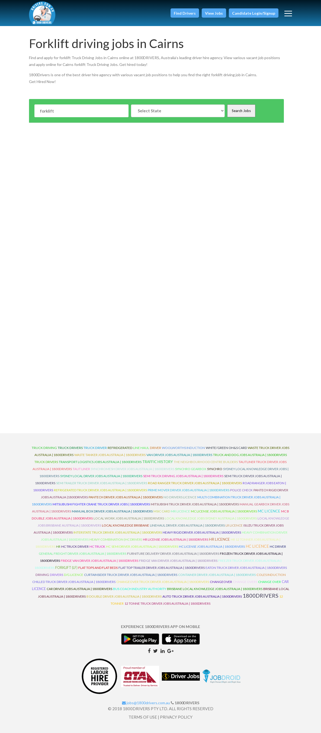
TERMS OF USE (143, 717)
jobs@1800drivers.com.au (146, 702)
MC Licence (269, 511)
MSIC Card (161, 511)
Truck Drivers (46, 462)
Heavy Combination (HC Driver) (115, 539)
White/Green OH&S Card (226, 448)
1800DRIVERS (260, 595)
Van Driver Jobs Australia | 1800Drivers (179, 455)
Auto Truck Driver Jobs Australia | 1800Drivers (202, 596)
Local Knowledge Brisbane (125, 525)
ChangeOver (221, 582)
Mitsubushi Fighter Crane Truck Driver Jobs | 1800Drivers (101, 504)
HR (58, 546)
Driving (42, 575)
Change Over (269, 582)
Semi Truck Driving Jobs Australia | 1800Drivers (183, 476)
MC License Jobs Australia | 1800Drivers (224, 511)
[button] (185, 13)
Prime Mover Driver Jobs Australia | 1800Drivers (188, 490)
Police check (241, 490)
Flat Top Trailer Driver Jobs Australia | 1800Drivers (161, 568)
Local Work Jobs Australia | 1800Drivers (129, 518)
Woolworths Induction (183, 448)
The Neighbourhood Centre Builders (206, 462)
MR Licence (180, 511)
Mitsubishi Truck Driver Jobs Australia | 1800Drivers (195, 504)
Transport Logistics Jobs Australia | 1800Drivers (100, 462)
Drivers (56, 575)
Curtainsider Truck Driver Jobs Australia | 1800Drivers (130, 575)
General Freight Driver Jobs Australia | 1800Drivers (82, 554)
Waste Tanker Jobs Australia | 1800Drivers (110, 455)
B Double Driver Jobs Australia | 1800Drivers (124, 596)
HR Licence (219, 539)
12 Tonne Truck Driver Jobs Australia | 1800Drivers (167, 603)
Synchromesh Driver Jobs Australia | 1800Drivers (132, 469)
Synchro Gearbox (190, 469)
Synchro (214, 469)
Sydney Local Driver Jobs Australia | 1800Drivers (101, 476)
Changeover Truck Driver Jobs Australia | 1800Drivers (162, 582)
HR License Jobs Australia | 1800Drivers (175, 539)
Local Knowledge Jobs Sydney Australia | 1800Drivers (211, 518)
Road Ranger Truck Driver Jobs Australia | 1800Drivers (195, 483)
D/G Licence (73, 575)
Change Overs (245, 582)
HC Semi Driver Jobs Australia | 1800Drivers (142, 546)
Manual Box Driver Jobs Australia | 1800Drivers (112, 511)
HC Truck (97, 546)
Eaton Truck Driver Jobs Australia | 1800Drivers (246, 568)
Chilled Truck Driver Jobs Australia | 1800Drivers (73, 582)
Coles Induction (271, 575)
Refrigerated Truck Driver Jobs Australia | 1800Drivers (100, 490)
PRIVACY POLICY (176, 717)
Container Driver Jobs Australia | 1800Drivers (217, 575)
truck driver (95, 448)
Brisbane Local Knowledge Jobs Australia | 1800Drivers (214, 589)
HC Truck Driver (75, 546)
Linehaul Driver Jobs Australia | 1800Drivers (187, 525)
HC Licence (257, 546)
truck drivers (70, 448)
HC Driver (278, 546)
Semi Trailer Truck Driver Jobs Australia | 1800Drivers (101, 483)
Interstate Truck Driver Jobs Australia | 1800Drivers (117, 532)
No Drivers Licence (180, 497)
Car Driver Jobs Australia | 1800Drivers (79, 589)
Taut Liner (81, 469)
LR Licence (234, 525)
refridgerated (120, 448)
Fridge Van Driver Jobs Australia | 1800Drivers (99, 561)
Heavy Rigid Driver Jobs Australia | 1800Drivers (202, 532)
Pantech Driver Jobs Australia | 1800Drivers (126, 497)
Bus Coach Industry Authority (139, 589)
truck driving (44, 448)
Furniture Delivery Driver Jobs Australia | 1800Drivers (173, 554)
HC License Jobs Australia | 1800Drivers (212, 546)
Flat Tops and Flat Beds (98, 568)
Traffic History (157, 462)
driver (155, 448)
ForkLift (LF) (66, 567)
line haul (141, 448)
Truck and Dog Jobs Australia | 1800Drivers (250, 455)
